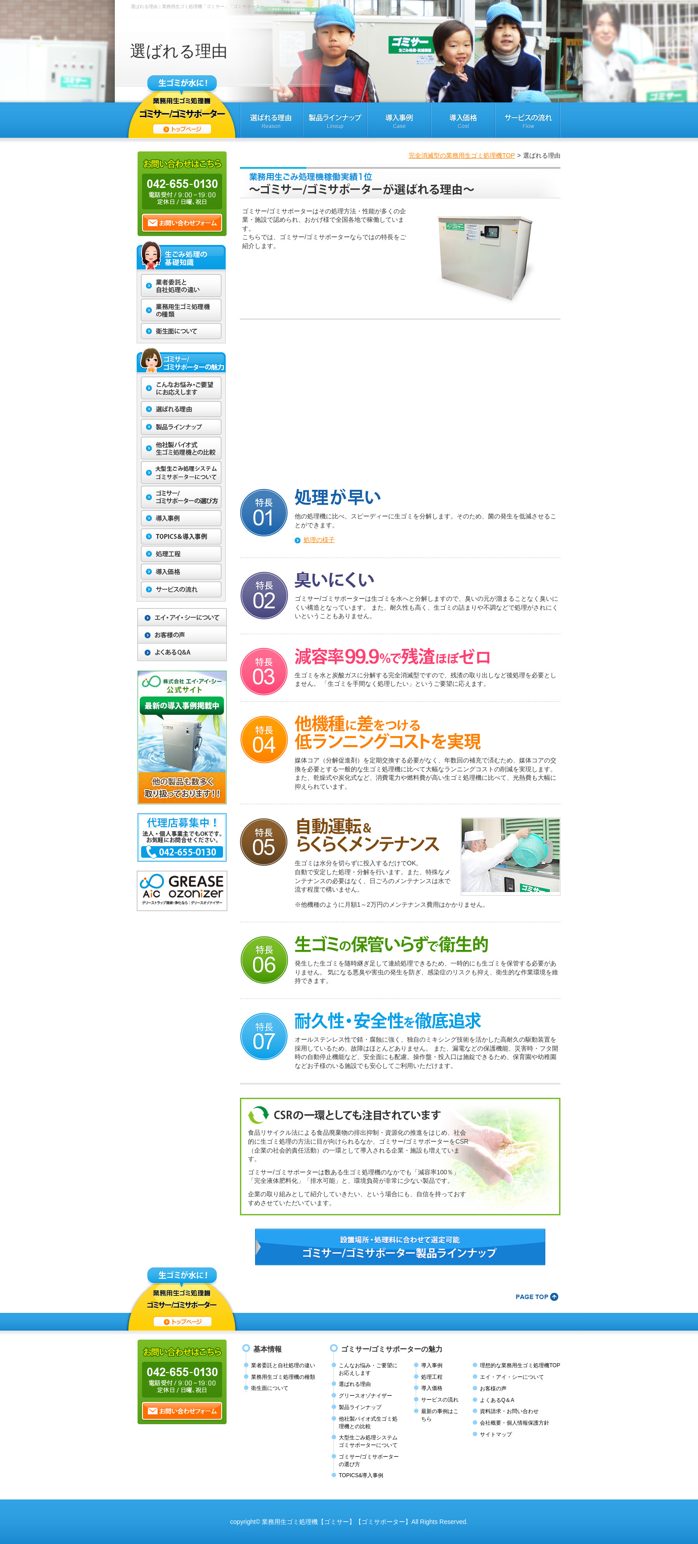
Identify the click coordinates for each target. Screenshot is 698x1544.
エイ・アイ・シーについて (512, 1377)
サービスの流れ (440, 1400)
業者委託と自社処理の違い (283, 1365)
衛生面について (269, 1388)
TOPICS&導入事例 (361, 1475)
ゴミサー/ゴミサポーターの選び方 (369, 1460)
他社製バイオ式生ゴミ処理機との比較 (368, 1423)
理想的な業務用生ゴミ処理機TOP (520, 1365)
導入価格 (431, 1388)
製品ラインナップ (360, 1407)
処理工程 (431, 1377)
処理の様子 (319, 539)
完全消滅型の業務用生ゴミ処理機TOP (462, 155)
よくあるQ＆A (497, 1400)
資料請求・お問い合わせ (509, 1411)
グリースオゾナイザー (365, 1396)
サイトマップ (496, 1434)
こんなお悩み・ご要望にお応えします (368, 1369)
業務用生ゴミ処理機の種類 (283, 1377)
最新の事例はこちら (440, 1415)
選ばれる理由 (355, 1384)
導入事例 (431, 1365)
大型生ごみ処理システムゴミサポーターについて (368, 1441)
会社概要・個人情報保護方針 (514, 1423)
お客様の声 (493, 1388)
